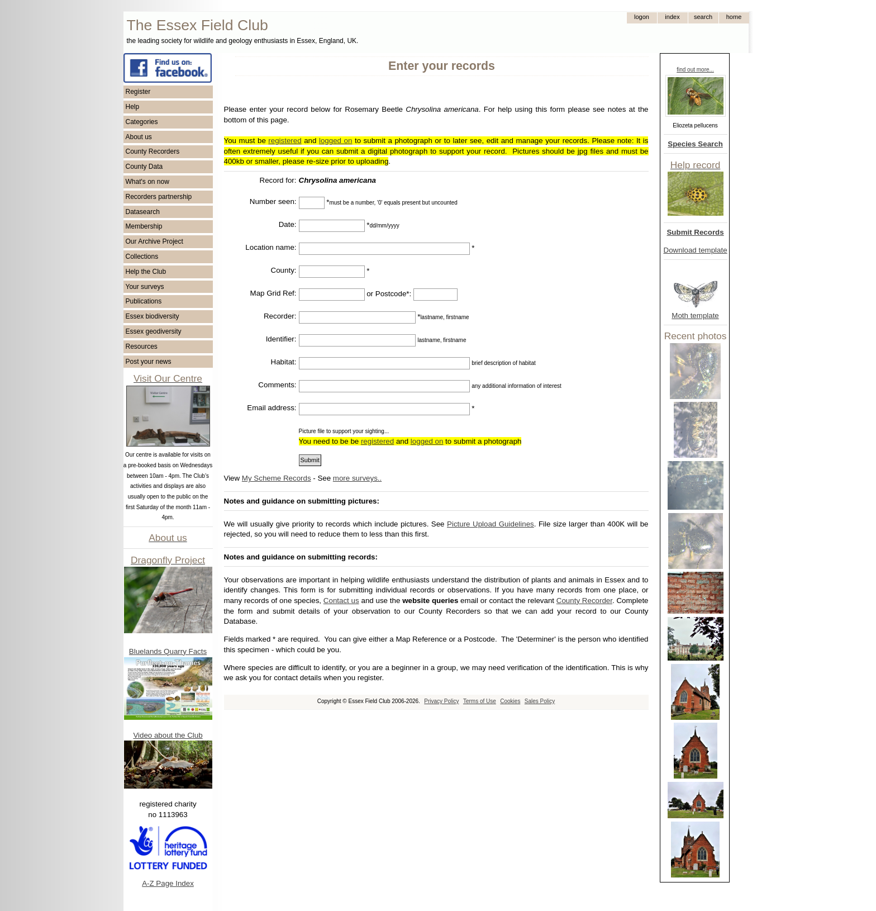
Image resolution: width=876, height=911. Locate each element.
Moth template (695, 315)
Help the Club (146, 272)
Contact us (341, 600)
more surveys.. (357, 478)
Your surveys (145, 287)
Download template (695, 250)
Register (138, 92)
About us (139, 137)
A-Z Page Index (168, 883)
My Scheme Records (276, 478)
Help (133, 107)
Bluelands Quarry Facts (168, 651)
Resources (142, 346)
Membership (144, 226)
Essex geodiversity (154, 331)
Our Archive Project (154, 241)
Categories (142, 122)
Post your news (149, 362)
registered (284, 140)
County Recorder (584, 600)
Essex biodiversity (152, 316)
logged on (335, 140)
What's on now (147, 182)
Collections (142, 256)
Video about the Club (167, 735)
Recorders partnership (159, 197)
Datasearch (143, 212)
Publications (144, 301)
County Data (144, 166)
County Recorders (153, 151)
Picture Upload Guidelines (490, 524)
